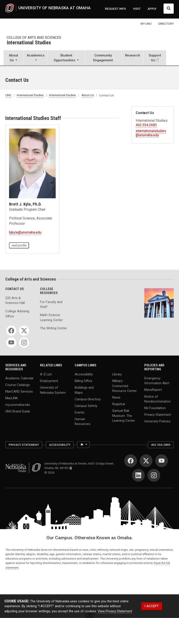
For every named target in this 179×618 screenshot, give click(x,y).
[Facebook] (11, 331)
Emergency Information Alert (156, 380)
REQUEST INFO (115, 8)
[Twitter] (24, 331)
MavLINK (11, 398)
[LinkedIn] (138, 475)
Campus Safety (86, 406)
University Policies (157, 421)
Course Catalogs (17, 385)
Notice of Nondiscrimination (157, 398)
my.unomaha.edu (17, 405)
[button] (13, 58)
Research (132, 55)
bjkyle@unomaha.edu (25, 232)
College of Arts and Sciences (34, 38)
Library (117, 374)
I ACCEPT (152, 606)
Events (79, 412)
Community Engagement (103, 57)
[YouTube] (11, 342)
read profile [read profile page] (19, 245)
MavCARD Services (19, 391)
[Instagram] (24, 342)
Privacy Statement (157, 415)
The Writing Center (53, 328)
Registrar (118, 404)
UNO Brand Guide (17, 411)
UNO (8, 95)
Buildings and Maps (84, 390)
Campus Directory (88, 399)
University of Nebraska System (53, 390)
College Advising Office (17, 313)
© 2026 (50, 472)
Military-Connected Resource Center (124, 386)
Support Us (155, 57)
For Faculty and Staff (51, 304)
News (116, 397)
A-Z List (46, 374)
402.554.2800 (160, 444)
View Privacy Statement (115, 611)
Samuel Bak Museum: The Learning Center (123, 416)
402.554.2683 (146, 125)
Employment (49, 381)
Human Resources (82, 421)
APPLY (152, 8)
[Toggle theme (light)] (83, 444)
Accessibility (84, 374)
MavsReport (153, 390)
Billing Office (83, 381)
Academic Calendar (19, 378)
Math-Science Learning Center (51, 317)
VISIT (137, 8)
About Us (88, 95)
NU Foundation (155, 408)
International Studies (29, 43)
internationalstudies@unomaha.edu (151, 133)
